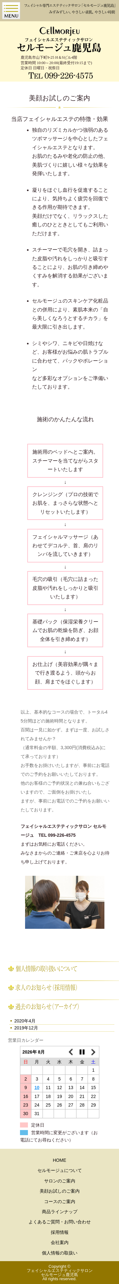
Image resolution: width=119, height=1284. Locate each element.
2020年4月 (25, 1020)
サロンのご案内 (59, 1180)
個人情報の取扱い (59, 1252)
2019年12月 (26, 1027)
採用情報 (60, 1232)
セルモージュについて (59, 1170)
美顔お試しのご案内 (60, 1191)
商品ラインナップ (59, 1211)
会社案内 (60, 1242)
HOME (59, 1160)
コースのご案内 (59, 1201)
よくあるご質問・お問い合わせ (60, 1221)
